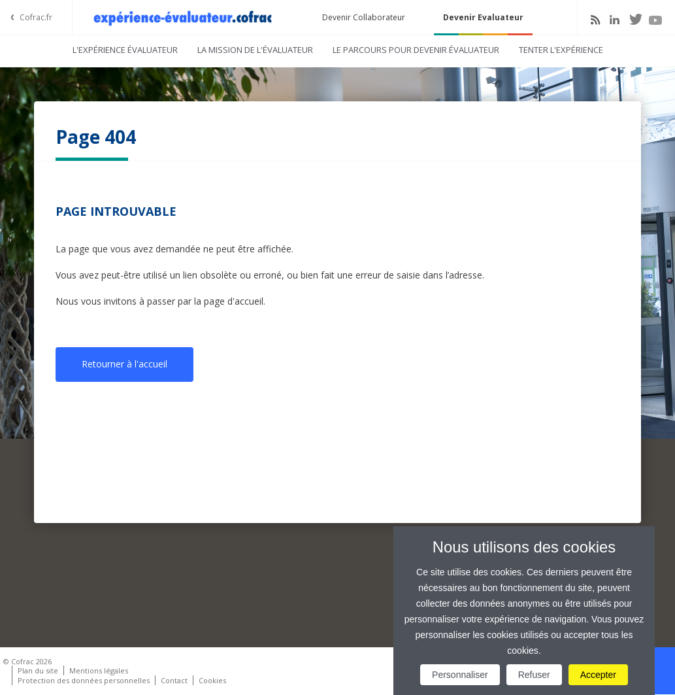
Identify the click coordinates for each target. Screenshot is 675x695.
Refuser (534, 675)
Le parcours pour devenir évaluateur (416, 50)
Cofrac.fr (36, 17)
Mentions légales (98, 670)
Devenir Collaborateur (363, 17)
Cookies (212, 680)
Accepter (598, 675)
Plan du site (38, 670)
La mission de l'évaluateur (255, 50)
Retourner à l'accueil (124, 364)
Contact (174, 680)
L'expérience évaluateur (125, 50)
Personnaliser (460, 675)
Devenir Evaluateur (483, 17)
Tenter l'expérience (561, 50)
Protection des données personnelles (84, 680)
